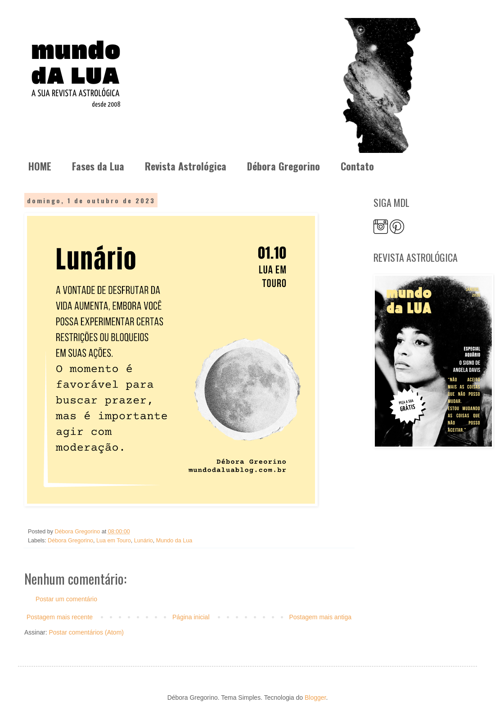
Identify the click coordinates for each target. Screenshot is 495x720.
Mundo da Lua (174, 540)
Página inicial (191, 617)
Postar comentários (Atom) (86, 632)
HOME (39, 166)
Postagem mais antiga (320, 617)
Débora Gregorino (283, 166)
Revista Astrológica (185, 166)
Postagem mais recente (60, 617)
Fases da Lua (98, 166)
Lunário (143, 540)
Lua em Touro (113, 540)
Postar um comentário (66, 599)
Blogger (315, 697)
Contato (357, 166)
